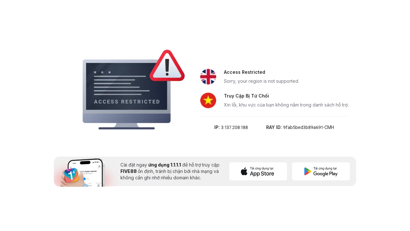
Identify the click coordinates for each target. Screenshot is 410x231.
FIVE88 (129, 171)
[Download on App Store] (258, 171)
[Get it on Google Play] (321, 171)
